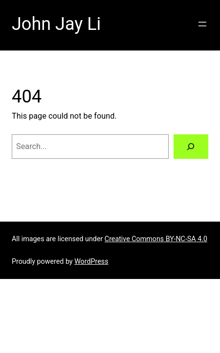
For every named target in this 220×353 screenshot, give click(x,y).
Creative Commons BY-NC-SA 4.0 (156, 239)
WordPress (91, 261)
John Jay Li (56, 24)
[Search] (191, 146)
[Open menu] (202, 24)
